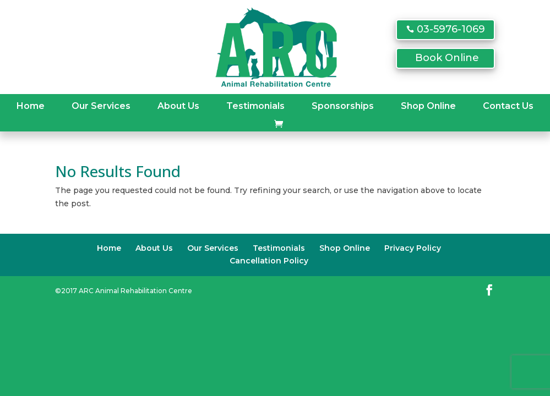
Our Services (101, 106)
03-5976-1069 (451, 29)
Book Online (447, 58)
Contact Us (508, 106)
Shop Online (428, 106)
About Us (178, 106)
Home (31, 106)
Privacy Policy (412, 248)
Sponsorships (343, 106)
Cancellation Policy (269, 261)
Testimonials (255, 106)
